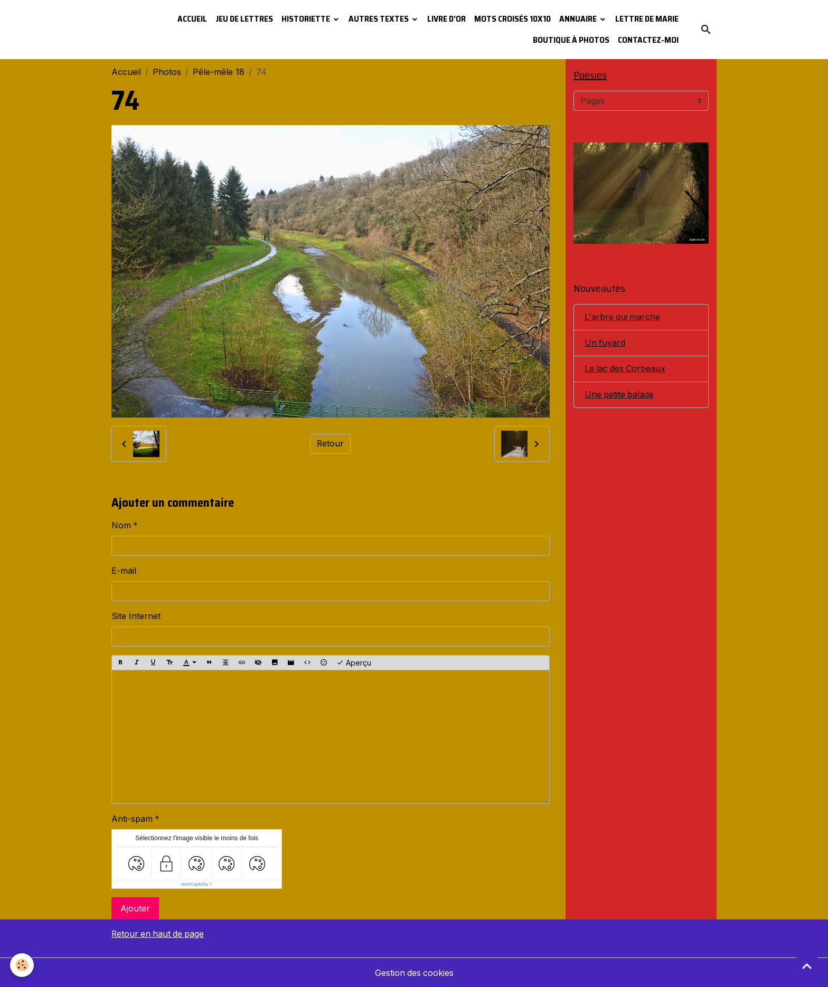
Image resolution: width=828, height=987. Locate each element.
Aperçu (353, 663)
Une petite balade (620, 395)
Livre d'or (446, 18)
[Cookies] (22, 965)
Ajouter (135, 908)
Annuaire (578, 18)
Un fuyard (605, 343)
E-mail (123, 570)
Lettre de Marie (647, 18)
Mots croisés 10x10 (512, 18)
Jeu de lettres (244, 18)
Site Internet (136, 616)
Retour (330, 444)
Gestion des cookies (414, 972)
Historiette (306, 18)
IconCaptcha (194, 884)
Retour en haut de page (158, 933)
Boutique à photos (571, 39)
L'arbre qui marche (623, 317)
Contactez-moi (648, 39)
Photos (167, 72)
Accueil (192, 18)
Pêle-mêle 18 (218, 72)
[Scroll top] (807, 966)
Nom (121, 525)
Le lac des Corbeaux (626, 369)
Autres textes (379, 18)
